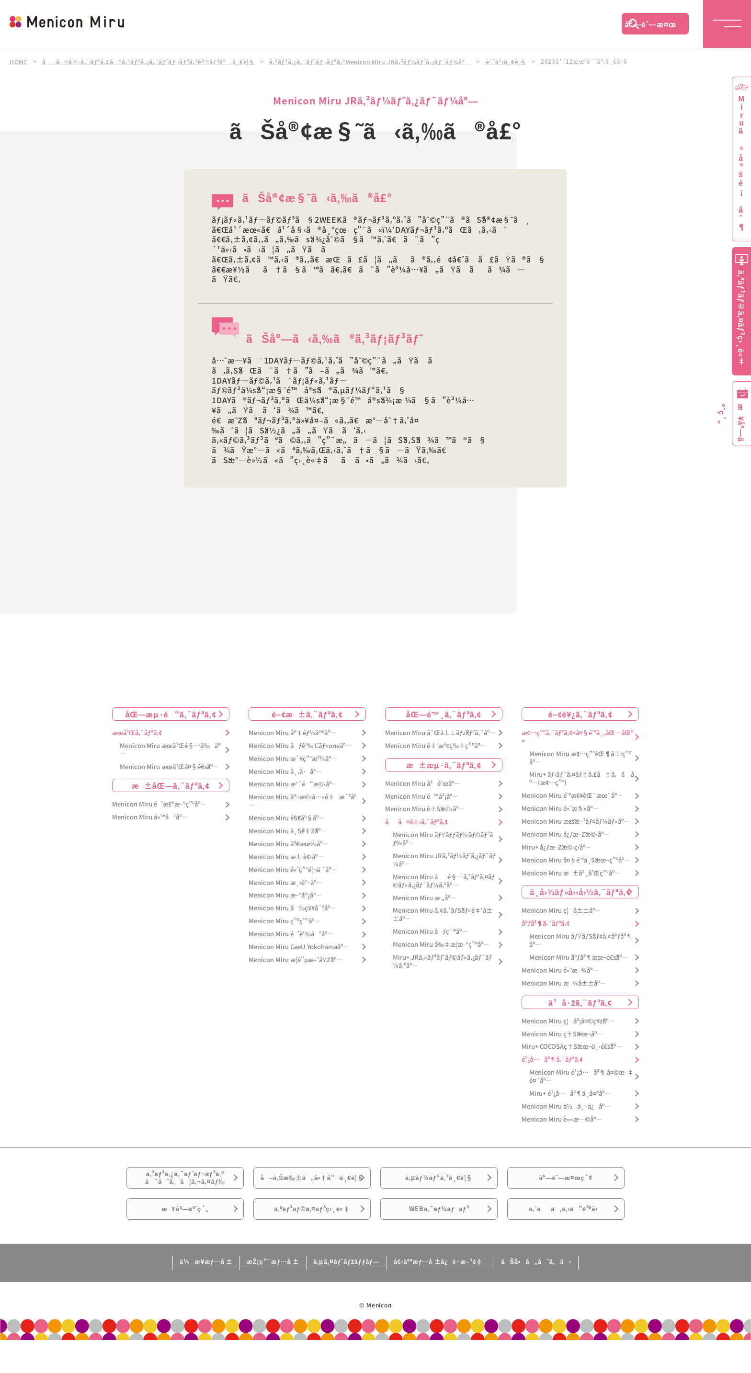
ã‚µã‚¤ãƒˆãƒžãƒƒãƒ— (343, 1293)
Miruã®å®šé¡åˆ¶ (741, 163)
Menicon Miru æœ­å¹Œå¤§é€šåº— (169, 766)
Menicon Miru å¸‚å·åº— (285, 771)
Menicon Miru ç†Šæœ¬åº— (562, 1033)
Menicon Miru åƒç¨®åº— (430, 931)
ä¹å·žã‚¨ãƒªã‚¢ (580, 1001)
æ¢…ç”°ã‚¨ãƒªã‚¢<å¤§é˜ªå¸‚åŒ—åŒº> (577, 736)
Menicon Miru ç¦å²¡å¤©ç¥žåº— (568, 1020)
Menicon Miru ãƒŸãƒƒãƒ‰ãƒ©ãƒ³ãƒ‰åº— (443, 838)
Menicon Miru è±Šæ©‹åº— (425, 809)
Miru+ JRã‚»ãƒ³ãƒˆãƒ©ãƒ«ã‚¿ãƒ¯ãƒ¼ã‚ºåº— (442, 961)
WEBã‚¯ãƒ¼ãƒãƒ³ (439, 1236)
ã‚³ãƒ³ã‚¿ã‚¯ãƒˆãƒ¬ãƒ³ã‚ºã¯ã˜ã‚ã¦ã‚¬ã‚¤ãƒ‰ (185, 1182)
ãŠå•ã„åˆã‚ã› (587, 1293)
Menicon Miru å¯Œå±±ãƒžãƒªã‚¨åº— (440, 732)
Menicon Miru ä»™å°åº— (150, 817)
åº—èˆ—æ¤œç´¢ (650, 26)
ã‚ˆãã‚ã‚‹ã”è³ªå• (566, 1236)
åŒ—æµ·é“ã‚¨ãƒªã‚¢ (170, 713)
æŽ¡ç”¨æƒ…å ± (244, 1293)
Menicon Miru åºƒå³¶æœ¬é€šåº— (578, 957)
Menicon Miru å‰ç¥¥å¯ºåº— (292, 908)
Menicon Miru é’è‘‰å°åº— (291, 934)
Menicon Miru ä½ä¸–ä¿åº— (566, 1105)
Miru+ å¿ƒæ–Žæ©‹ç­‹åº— (557, 846)
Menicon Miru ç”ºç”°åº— (284, 921)
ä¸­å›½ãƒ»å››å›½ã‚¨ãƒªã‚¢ (580, 891)
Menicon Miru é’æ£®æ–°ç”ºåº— (159, 804)
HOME (19, 61)
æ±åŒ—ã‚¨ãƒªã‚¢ (171, 785)
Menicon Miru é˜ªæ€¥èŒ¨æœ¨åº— (572, 795)
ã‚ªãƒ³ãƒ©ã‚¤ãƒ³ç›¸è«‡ (312, 1236)
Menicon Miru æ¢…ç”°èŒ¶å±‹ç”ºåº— (580, 757)
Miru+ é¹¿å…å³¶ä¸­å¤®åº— (570, 1093)
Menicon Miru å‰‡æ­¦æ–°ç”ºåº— (441, 944)
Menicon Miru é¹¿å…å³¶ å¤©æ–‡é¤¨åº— (581, 1076)
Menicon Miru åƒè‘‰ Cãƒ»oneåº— (300, 745)
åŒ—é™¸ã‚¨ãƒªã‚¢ (443, 713)
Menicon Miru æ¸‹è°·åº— (285, 882)
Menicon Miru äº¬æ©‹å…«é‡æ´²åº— (302, 801)
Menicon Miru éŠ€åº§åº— (287, 818)
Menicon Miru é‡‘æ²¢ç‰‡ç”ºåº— (435, 745)
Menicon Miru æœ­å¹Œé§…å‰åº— (170, 749)
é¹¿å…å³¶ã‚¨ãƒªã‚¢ (552, 1059)
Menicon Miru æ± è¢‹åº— (286, 856)
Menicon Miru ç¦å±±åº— (561, 910)
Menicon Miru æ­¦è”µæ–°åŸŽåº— (295, 959)
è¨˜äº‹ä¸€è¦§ (513, 61)
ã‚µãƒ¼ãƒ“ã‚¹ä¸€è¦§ (439, 1182)
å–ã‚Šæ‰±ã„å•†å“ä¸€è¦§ (312, 1188)
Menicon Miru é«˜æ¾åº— (560, 969)
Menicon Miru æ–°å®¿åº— (285, 895)
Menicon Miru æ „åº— (424, 897)
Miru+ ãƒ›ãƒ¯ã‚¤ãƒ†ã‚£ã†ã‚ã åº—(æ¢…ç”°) (581, 778)
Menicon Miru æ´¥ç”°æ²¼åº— (293, 758)
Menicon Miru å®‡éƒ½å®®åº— (292, 732)
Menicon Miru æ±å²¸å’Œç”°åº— (571, 872)
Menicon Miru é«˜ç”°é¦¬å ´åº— (293, 869)
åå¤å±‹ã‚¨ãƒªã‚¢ (416, 821)
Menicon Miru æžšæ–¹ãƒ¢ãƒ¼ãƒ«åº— (576, 821)
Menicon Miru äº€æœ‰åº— (289, 843)
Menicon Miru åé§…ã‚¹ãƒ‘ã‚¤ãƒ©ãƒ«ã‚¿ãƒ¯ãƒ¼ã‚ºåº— (444, 880)
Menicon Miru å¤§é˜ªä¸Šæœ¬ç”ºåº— (576, 859)
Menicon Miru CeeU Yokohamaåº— (299, 946)
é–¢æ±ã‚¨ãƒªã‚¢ (307, 713)
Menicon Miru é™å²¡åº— (421, 796)
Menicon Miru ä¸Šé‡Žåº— (288, 831)
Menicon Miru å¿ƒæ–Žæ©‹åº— (566, 833)
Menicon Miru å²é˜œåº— (422, 783)
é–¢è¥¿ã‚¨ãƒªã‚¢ (580, 713)
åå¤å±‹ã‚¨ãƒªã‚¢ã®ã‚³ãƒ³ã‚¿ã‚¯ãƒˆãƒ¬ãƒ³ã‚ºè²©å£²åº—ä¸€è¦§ (150, 61)
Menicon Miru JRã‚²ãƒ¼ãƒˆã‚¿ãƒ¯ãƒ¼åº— (444, 859)
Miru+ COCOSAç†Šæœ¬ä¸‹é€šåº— (572, 1046)
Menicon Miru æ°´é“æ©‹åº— (293, 784)
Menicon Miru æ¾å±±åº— (564, 982)
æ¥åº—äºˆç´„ (185, 1236)
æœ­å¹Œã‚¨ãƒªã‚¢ (137, 732)
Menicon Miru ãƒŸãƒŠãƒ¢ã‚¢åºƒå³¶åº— (580, 940)
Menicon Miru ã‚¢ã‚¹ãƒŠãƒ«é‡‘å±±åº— (442, 914)
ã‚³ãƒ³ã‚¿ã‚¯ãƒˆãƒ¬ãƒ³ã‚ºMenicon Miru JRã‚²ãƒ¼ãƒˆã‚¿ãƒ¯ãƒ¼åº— (375, 61)
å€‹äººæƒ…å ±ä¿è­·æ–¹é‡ (464, 1293)
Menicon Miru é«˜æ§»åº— (560, 808)
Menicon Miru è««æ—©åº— (562, 1118)
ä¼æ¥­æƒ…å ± (153, 1293)
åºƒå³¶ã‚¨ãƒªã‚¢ (545, 923)
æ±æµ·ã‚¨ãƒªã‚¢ (444, 764)
